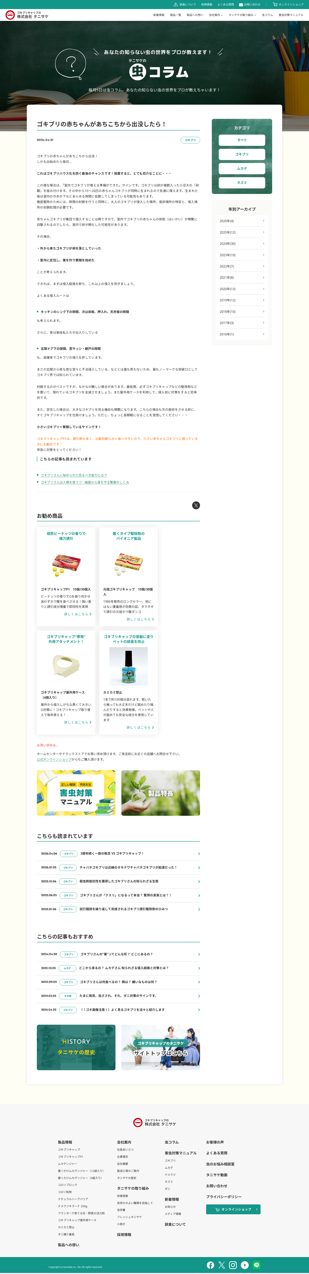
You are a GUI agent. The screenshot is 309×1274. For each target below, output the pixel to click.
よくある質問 (225, 4)
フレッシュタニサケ (129, 1218)
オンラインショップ (291, 4)
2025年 (228, 232)
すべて (242, 140)
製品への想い (195, 15)
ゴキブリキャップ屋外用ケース (77, 1221)
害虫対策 (291, 14)
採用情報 (206, 4)
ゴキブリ (242, 154)
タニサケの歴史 (126, 1179)
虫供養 (121, 1211)
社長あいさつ (125, 1150)
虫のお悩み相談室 (220, 1164)
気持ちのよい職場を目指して (135, 1204)
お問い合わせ (252, 4)
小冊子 (121, 1225)
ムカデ (242, 168)
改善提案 (122, 1197)
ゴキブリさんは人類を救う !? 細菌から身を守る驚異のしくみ (85, 482)
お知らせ (170, 1208)
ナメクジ (170, 1175)
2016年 (227, 335)
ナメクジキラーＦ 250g (72, 1207)
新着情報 (158, 15)
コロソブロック (67, 1186)
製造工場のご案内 (128, 1171)
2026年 (227, 221)
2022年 (227, 266)
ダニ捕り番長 (66, 1235)
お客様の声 (215, 1143)
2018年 (228, 312)
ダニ (167, 1189)
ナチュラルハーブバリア (73, 1200)
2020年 (228, 289)
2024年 (228, 244)
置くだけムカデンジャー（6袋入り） (80, 1179)
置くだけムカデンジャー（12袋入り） (81, 1171)
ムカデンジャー (67, 1164)
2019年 (228, 301)
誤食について (188, 4)
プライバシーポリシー (224, 1197)
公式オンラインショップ (54, 759)
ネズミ (242, 182)
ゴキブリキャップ (69, 1150)
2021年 (227, 278)
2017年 (227, 323)
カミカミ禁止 (66, 1228)
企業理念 (122, 1157)
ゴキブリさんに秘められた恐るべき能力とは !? (74, 475)
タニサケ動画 (216, 1175)
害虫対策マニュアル (181, 1154)
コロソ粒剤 (65, 1193)
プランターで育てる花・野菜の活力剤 (81, 1214)
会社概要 (122, 1164)
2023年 (228, 255)
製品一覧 (175, 15)
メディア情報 (173, 1214)
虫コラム (267, 15)
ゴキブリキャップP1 (70, 1157)
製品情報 (65, 1143)
